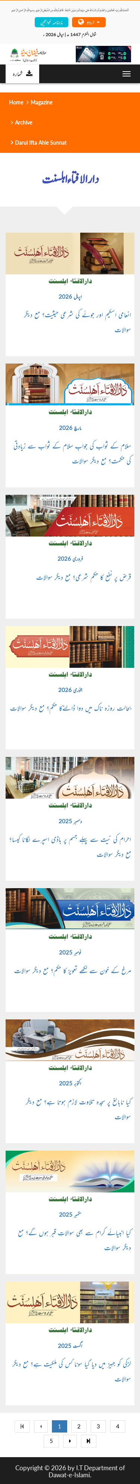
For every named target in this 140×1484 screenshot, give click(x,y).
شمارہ (22, 73)
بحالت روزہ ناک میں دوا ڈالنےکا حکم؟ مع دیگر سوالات (70, 708)
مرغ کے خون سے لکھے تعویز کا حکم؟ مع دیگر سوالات (72, 970)
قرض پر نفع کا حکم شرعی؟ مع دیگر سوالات (83, 577)
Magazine (41, 102)
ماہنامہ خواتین (51, 21)
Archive (23, 122)
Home (16, 102)
